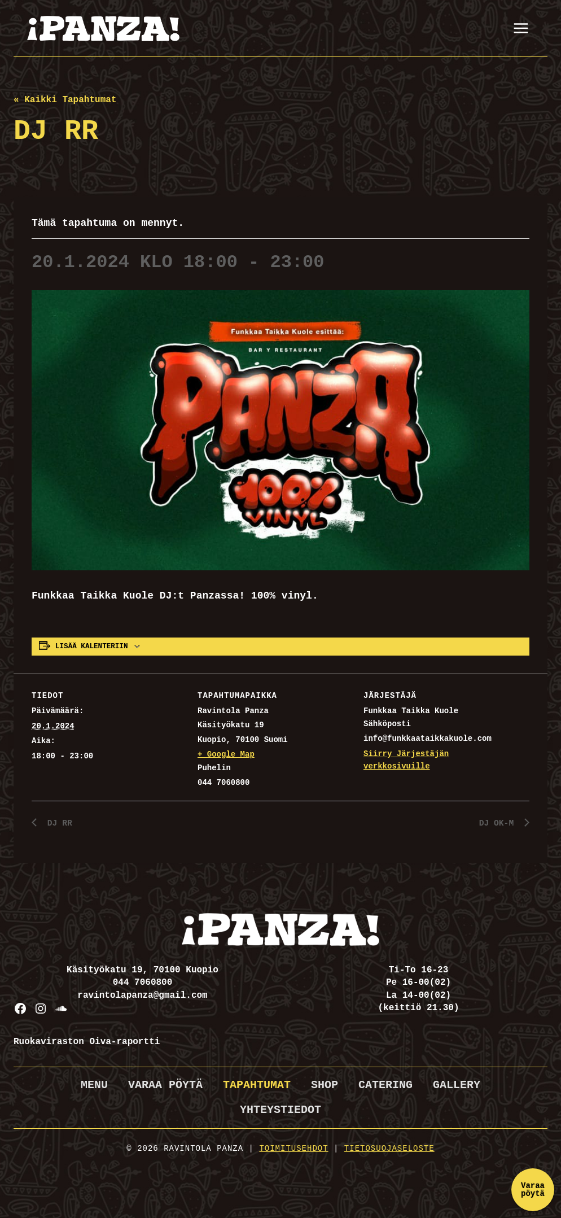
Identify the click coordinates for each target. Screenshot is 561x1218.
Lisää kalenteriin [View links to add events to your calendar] (91, 647)
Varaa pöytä (165, 1085)
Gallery (456, 1085)
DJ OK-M (497, 824)
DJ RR (58, 824)
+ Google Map (226, 754)
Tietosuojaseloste (389, 1148)
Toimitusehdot (293, 1148)
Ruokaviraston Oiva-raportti (87, 1042)
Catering (385, 1085)
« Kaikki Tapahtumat (65, 100)
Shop (324, 1085)
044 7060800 (143, 983)
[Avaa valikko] (520, 28)
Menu (94, 1085)
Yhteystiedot (280, 1109)
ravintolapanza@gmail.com (142, 995)
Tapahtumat (257, 1085)
